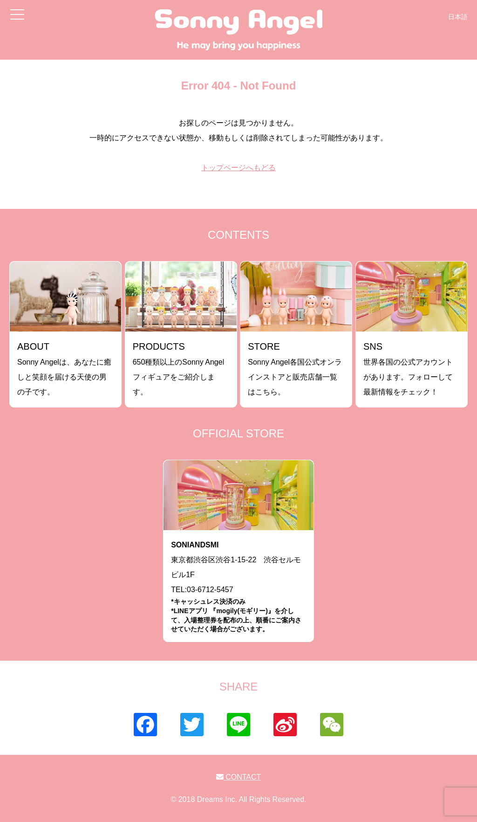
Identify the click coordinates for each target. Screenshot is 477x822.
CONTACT (238, 777)
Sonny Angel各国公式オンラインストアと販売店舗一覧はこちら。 (295, 368)
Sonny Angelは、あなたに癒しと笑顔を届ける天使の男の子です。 (64, 368)
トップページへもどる (238, 168)
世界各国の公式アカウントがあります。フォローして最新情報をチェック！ (408, 368)
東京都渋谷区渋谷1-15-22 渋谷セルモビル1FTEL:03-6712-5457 (238, 587)
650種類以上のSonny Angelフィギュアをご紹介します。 (179, 368)
